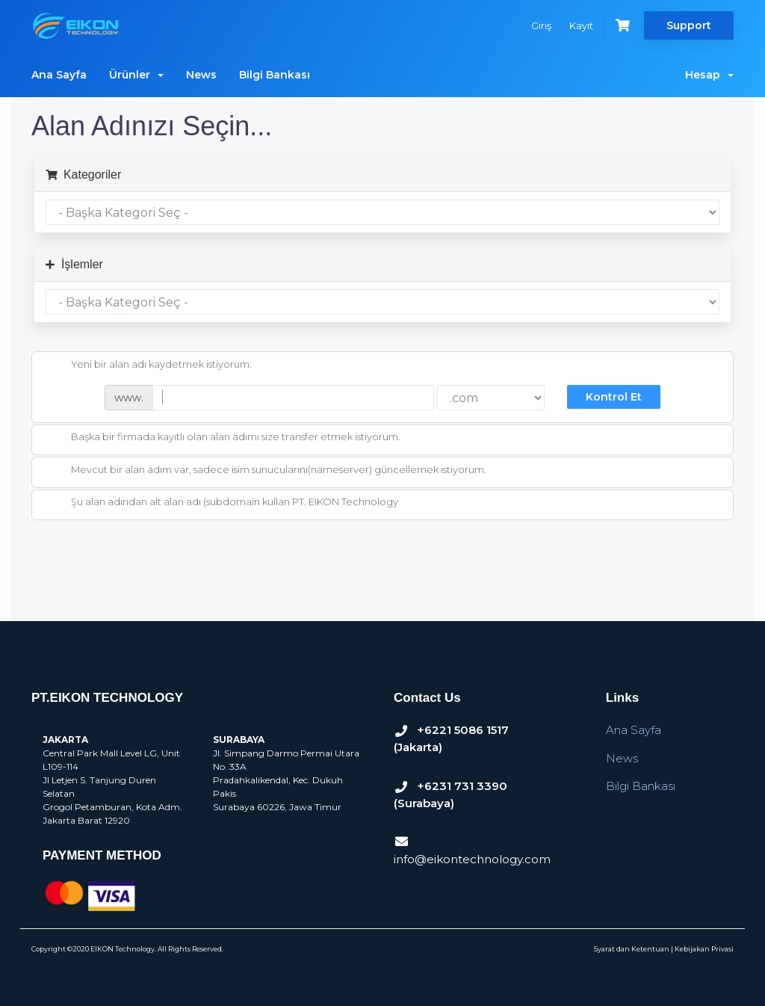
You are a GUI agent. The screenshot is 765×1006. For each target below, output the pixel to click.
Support (688, 25)
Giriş (541, 25)
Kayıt (581, 25)
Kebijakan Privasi (704, 949)
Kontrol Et (614, 397)
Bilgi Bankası (274, 74)
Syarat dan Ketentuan (631, 949)
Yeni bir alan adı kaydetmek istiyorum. (149, 365)
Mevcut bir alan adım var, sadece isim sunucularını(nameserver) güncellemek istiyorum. (266, 471)
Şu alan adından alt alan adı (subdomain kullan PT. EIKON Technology (222, 503)
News (201, 74)
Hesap (709, 74)
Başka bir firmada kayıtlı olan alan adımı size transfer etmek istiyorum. (223, 438)
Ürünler (136, 74)
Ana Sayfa (59, 74)
